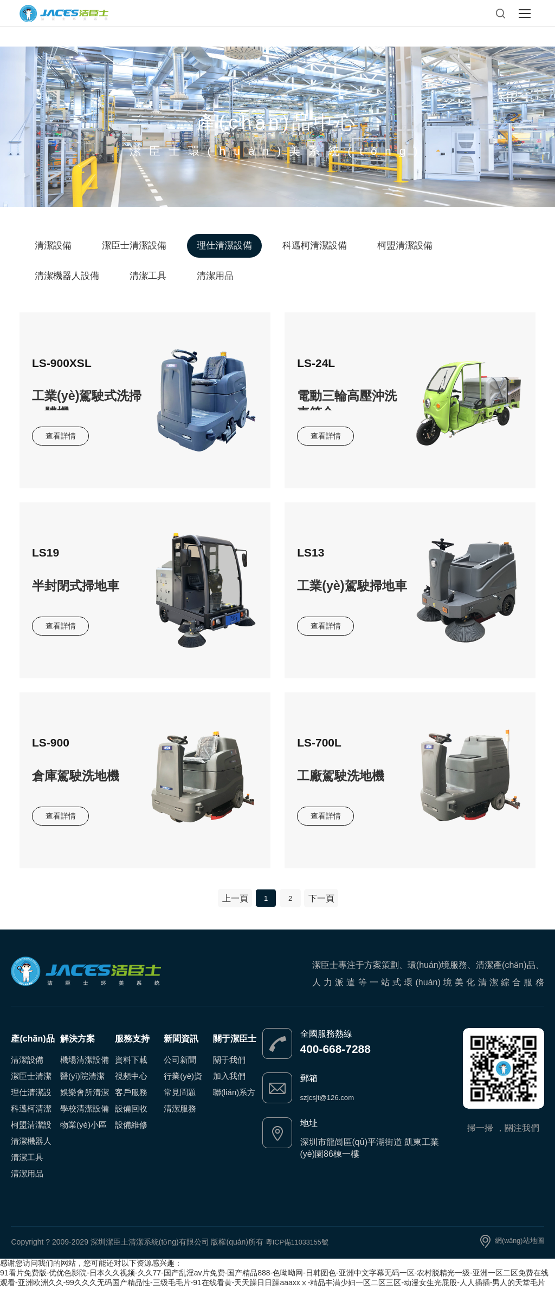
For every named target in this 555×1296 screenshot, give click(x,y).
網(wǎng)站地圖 (517, 1250)
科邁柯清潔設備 (314, 245)
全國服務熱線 (326, 1042)
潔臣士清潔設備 (134, 245)
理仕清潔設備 (224, 245)
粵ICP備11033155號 (300, 1250)
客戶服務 (131, 1100)
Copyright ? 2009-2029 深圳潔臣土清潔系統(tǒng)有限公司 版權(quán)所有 (138, 1250)
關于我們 (229, 1068)
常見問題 (180, 1100)
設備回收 (131, 1117)
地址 (309, 1131)
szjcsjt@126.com (333, 1105)
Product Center (277, 100)
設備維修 (131, 1133)
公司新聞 (180, 1068)
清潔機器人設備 (67, 276)
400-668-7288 (347, 1058)
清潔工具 (148, 276)
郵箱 (309, 1086)
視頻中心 (131, 1084)
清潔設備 (53, 245)
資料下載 (131, 1068)
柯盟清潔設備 (405, 245)
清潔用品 (215, 276)
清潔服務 (180, 1117)
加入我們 (229, 1084)
